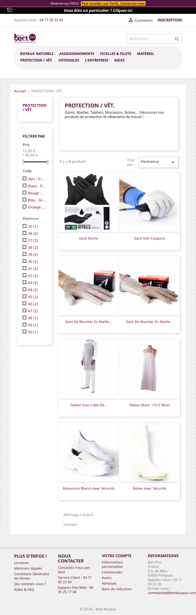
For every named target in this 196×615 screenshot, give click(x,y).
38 (33, 247)
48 (33, 318)
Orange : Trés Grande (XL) (37, 207)
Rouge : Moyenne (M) (37, 193)
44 (33, 289)
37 (33, 240)
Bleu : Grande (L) (37, 200)
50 (33, 332)
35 (33, 226)
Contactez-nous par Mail (74, 569)
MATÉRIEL (145, 53)
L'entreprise (96, 60)
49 (33, 325)
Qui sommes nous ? (30, 583)
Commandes (112, 572)
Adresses (109, 583)
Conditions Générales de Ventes (31, 576)
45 (33, 297)
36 (33, 233)
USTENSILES (68, 60)
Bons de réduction (117, 589)
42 (33, 275)
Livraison (21, 562)
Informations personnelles (112, 564)
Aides (119, 60)
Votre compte (116, 555)
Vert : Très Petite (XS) (37, 179)
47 (33, 311)
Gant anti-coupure (149, 238)
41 (33, 268)
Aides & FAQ (24, 589)
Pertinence (158, 162)
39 (33, 254)
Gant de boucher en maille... (88, 321)
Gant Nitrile (88, 238)
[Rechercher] (154, 38)
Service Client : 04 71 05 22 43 (75, 579)
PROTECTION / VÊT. (36, 60)
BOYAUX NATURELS (37, 53)
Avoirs (107, 577)
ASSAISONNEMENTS (76, 53)
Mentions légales (28, 568)
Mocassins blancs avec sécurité (88, 488)
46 (33, 304)
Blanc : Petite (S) (37, 186)
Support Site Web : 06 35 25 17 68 (75, 589)
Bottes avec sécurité (149, 488)
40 (33, 261)
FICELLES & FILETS (115, 53)
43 (33, 282)
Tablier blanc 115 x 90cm (149, 405)
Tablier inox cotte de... (88, 405)
